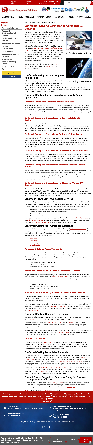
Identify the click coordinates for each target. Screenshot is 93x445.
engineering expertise (56, 383)
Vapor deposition (35, 245)
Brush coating (34, 238)
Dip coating (33, 241)
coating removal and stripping (40, 222)
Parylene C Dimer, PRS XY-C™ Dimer (70, 362)
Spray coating (34, 243)
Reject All (72, 440)
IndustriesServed (5, 24)
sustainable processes (63, 332)
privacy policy (13, 442)
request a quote (50, 390)
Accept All (85, 440)
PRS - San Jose (13, 406)
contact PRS (49, 66)
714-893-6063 (64, 415)
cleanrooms (47, 342)
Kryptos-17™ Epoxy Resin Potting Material (53, 367)
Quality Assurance (47, 422)
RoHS (73, 322)
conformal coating (32, 310)
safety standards (32, 319)
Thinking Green (34, 422)
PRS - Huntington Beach (62, 406)
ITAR (69, 322)
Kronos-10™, (44, 371)
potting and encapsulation (40, 48)
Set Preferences (57, 440)
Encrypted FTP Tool (67, 422)
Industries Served (35, 22)
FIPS (79, 322)
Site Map (57, 422)
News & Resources (71, 16)
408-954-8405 (18, 413)
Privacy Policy (23, 422)
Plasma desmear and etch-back (34, 253)
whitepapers (71, 387)
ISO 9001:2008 (56, 322)
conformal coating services (35, 220)
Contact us (28, 390)
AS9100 (49, 322)
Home (26, 22)
